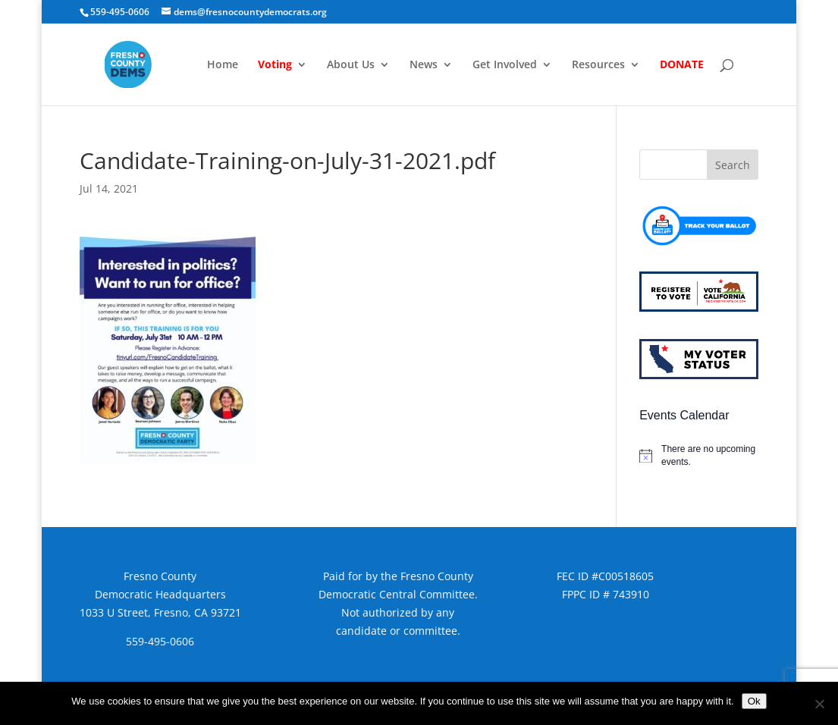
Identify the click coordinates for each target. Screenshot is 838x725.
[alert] (698, 455)
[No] (819, 703)
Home (222, 65)
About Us (351, 65)
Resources (598, 65)
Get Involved (504, 65)
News (424, 65)
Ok (754, 701)
